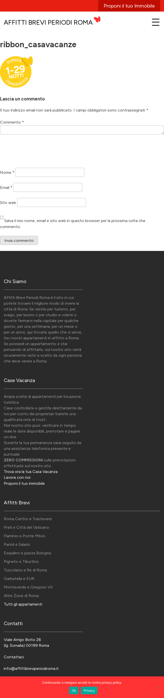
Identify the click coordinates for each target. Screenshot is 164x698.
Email (6, 187)
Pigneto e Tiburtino (21, 561)
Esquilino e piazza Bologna (27, 553)
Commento (12, 122)
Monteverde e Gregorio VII (28, 587)
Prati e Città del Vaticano (26, 527)
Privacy (89, 690)
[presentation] (38, 152)
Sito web (8, 202)
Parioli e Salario (17, 544)
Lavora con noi (17, 477)
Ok (74, 690)
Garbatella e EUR (19, 578)
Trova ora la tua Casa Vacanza (31, 471)
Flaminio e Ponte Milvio (24, 535)
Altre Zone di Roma (21, 595)
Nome (7, 172)
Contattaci (14, 657)
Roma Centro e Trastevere (28, 518)
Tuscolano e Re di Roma (25, 570)
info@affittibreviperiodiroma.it (31, 668)
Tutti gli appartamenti (23, 604)
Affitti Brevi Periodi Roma (48, 22)
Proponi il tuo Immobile (129, 6)
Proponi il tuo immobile (24, 483)
